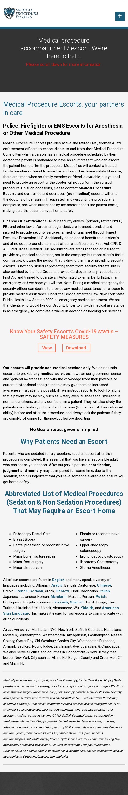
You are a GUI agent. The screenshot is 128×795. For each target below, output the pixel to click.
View (47, 347)
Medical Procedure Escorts (24, 13)
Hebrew (62, 591)
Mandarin (59, 596)
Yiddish (87, 608)
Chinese (104, 585)
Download (76, 347)
